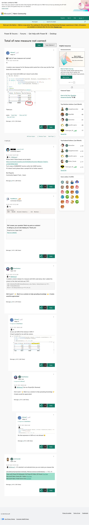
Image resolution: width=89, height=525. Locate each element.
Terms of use (76, 513)
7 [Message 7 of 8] (11, 250)
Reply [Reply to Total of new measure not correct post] (51, 127)
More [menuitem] (66, 13)
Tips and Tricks (11, 117)
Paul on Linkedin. (12, 233)
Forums (30, 13)
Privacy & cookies (66, 513)
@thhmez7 (14, 157)
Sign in (69, 18)
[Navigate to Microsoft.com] (6, 14)
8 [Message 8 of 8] (11, 180)
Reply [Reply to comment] (51, 186)
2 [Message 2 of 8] (11, 484)
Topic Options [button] (49, 45)
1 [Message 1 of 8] (11, 121)
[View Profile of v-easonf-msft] (20, 149)
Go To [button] (80, 18)
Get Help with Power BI (38, 33)
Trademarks (85, 513)
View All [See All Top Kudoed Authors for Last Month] (63, 170)
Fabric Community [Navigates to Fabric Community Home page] (19, 14)
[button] (39, 45)
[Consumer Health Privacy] (22, 519)
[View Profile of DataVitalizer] (17, 268)
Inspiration (37, 13)
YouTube (45, 474)
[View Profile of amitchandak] (16, 459)
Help (75, 18)
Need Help (14, 115)
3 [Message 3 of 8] (11, 302)
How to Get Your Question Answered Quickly (68, 96)
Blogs (60, 13)
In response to (16, 323)
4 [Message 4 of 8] (15, 359)
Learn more (5, 8)
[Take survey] (66, 77)
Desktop (53, 33)
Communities (52, 13)
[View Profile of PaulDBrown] (13, 198)
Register (63, 18)
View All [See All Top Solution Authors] (63, 134)
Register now (58, 27)
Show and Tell (23, 115)
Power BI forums (11, 33)
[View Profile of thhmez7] (12, 52)
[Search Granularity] (38, 21)
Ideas (45, 13)
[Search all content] (66, 21)
